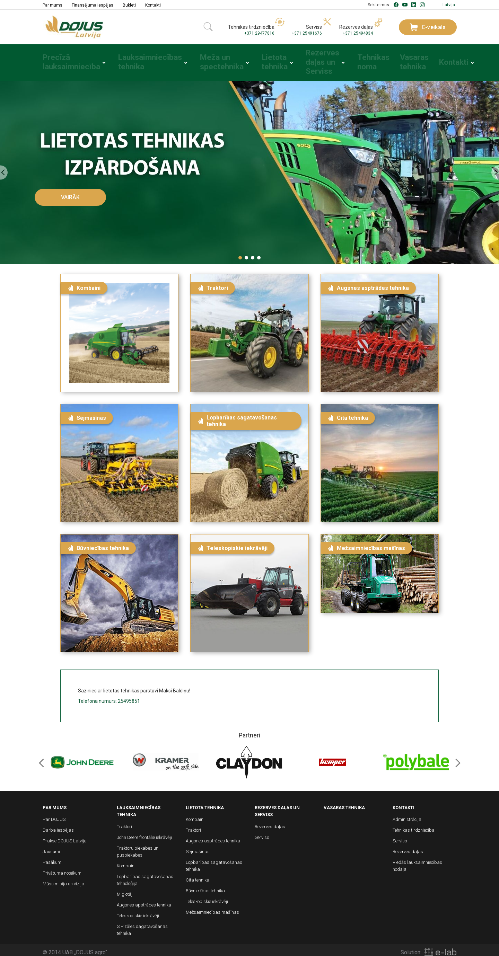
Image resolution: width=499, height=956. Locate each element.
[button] (240, 253)
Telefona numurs (97, 696)
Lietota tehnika (255, 60)
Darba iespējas (58, 826)
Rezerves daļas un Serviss (304, 60)
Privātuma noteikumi (62, 868)
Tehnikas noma (355, 60)
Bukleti (129, 5)
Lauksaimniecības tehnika (135, 60)
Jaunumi (51, 847)
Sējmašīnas (198, 847)
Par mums (52, 5)
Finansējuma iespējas (92, 5)
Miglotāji (125, 889)
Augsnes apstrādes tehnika (144, 900)
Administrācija (407, 815)
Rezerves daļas (270, 822)
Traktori (124, 822)
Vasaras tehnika (397, 60)
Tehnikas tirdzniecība (414, 826)
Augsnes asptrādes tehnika (213, 836)
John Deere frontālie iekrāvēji (144, 832)
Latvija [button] (449, 4)
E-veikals (428, 27)
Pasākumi (52, 858)
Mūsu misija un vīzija (63, 879)
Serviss (262, 832)
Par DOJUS (54, 815)
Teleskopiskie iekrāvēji (138, 911)
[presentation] (4, 168)
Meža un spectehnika (202, 60)
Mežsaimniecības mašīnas (212, 908)
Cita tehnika (197, 875)
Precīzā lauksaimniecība (64, 60)
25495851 (129, 696)
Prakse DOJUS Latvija (65, 836)
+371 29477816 (259, 33)
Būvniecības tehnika (205, 886)
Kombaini (126, 861)
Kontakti (153, 5)
